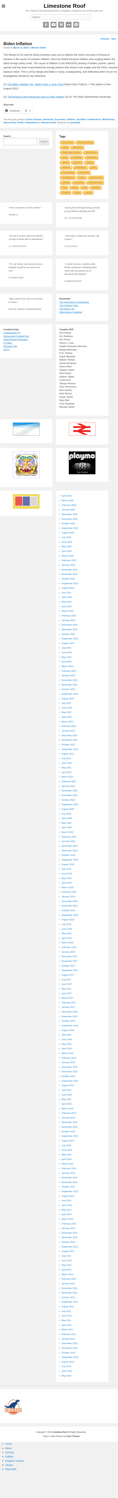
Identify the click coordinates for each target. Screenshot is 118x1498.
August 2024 (68, 588)
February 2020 (69, 836)
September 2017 (70, 970)
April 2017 (67, 993)
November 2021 (70, 740)
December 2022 (70, 680)
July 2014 (66, 1145)
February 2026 (69, 505)
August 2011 (68, 1306)
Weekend (66, 167)
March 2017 (67, 998)
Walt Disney (77, 147)
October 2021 (68, 744)
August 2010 (68, 1362)
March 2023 (67, 666)
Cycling (9, 1452)
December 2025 (70, 514)
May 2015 (66, 1099)
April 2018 (67, 938)
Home (8, 1443)
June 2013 (67, 1205)
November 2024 (70, 574)
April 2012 (67, 1269)
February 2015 (69, 1113)
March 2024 (67, 611)
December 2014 (70, 1122)
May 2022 (66, 712)
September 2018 (70, 915)
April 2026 (67, 495)
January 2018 (68, 952)
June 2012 (67, 1260)
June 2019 (67, 873)
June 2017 (67, 984)
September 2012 (70, 1246)
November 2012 (70, 1237)
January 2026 (68, 509)
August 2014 (68, 1140)
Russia (74, 187)
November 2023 (70, 629)
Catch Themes (73, 1436)
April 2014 (67, 1159)
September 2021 (70, 749)
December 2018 (70, 901)
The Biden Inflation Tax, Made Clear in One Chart (35, 84)
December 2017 (70, 956)
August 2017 (68, 975)
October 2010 (68, 1352)
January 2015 (68, 1117)
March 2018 (67, 942)
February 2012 (69, 1279)
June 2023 (67, 652)
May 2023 (66, 657)
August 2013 (68, 1196)
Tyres (65, 157)
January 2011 (68, 1339)
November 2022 (70, 684)
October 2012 (68, 1242)
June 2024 (67, 597)
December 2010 (70, 1343)
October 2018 (68, 910)
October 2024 (68, 578)
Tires (64, 187)
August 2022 (68, 698)
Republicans (32, 122)
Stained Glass (91, 152)
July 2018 (66, 924)
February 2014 (69, 1168)
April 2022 (67, 717)
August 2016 (68, 1030)
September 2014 (70, 1136)
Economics (60, 119)
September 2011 (70, 1302)
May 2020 (66, 823)
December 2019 (70, 846)
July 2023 (66, 647)
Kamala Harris (94, 119)
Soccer (82, 177)
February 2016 (69, 1058)
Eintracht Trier (10, 346)
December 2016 (70, 1011)
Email (76, 25)
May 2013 (66, 1210)
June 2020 (67, 818)
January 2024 (68, 620)
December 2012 (70, 1233)
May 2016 (66, 1044)
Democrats (48, 119)
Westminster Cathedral (70, 312)
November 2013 (70, 1182)
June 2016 (67, 1039)
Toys (85, 187)
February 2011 (69, 1334)
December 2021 (70, 735)
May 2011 (66, 1320)
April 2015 (67, 1104)
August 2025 (68, 532)
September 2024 (70, 583)
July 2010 (66, 1366)
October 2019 (68, 855)
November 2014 (70, 1127)
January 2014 (68, 1173)
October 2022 (68, 689)
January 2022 (68, 730)
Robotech (96, 187)
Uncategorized (68, 177)
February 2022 (69, 726)
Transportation (68, 172)
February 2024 (69, 615)
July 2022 (66, 703)
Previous (103, 39)
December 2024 (70, 569)
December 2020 (70, 790)
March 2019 (67, 887)
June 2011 (67, 1315)
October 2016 (68, 1021)
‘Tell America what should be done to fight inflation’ (36, 96)
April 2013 (67, 1214)
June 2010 (67, 1371)
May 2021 (66, 767)
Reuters (90, 162)
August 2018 (68, 919)
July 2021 (66, 758)
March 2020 (67, 832)
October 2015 (68, 1076)
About (8, 1448)
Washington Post (95, 182)
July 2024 (66, 592)
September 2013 (70, 1191)
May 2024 (66, 601)
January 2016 (68, 1062)
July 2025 (66, 537)
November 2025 (70, 519)
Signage (66, 182)
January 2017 (68, 1007)
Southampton (81, 167)
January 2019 (68, 896)
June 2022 (67, 707)
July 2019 (66, 869)
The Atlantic (76, 157)
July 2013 (66, 1200)
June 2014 (67, 1150)
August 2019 (68, 864)
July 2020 (66, 813)
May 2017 (66, 988)
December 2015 (70, 1067)
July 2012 (66, 1256)
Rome (94, 167)
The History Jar (66, 309)
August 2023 (68, 643)
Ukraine (88, 192)
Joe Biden (81, 119)
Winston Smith (38, 48)
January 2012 (68, 1283)
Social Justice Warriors (71, 152)
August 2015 (68, 1085)
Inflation (71, 119)
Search (7, 136)
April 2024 (67, 606)
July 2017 (66, 979)
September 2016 (70, 1025)
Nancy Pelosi (9, 122)
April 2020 (67, 827)
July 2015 (66, 1090)
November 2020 (70, 795)
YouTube (53, 25)
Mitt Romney (108, 119)
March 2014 (67, 1163)
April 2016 (67, 1048)
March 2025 (67, 555)
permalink (75, 122)
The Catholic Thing (68, 305)
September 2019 (70, 859)
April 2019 (67, 882)
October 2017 (68, 965)
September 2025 (70, 528)
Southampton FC (11, 332)
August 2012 (68, 1251)
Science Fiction (96, 177)
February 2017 (69, 1002)
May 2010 (66, 1375)
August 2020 (68, 809)
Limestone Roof (64, 6)
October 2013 (68, 1186)
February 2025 (69, 560)
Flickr (69, 25)
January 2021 (68, 786)
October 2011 (68, 1297)
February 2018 (69, 947)
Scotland (66, 192)
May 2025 (66, 546)
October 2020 (68, 800)
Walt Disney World (85, 142)
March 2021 (67, 776)
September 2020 (70, 804)
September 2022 (70, 694)
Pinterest (46, 25)
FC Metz (7, 343)
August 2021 (68, 753)
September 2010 (70, 1357)
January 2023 (68, 675)
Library (9, 1464)
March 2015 (67, 1108)
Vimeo (61, 25)
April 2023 (67, 661)
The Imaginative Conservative (74, 302)
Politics (21, 122)
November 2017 (70, 961)
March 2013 (67, 1219)
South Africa (91, 157)
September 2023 (70, 638)
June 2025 (67, 542)
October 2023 (68, 634)
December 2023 (70, 624)
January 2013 (68, 1228)
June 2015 (67, 1094)
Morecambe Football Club (16, 336)
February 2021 (69, 781)
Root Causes (68, 142)
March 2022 (67, 721)
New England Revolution (15, 339)
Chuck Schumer (34, 119)
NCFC (6, 349)
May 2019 (66, 878)
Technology (79, 182)
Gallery (9, 1456)
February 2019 (69, 892)
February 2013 (69, 1223)
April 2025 (67, 551)
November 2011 (70, 1292)
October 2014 (68, 1131)
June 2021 (67, 763)
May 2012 (66, 1265)
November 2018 (70, 905)
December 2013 (70, 1177)
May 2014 (66, 1154)
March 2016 (67, 1053)
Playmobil (10, 1469)
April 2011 (67, 1325)
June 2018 (67, 929)
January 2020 (68, 841)
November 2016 (70, 1016)
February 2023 (69, 671)
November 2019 (70, 850)
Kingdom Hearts (14, 1460)
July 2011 (66, 1311)
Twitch (65, 147)
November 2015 (70, 1071)
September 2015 (70, 1081)
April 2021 (67, 772)
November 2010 (70, 1348)
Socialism (77, 162)
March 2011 (67, 1329)
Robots (65, 162)
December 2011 (70, 1288)
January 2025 (68, 565)
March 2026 (67, 500)
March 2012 (67, 1274)
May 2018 (66, 933)
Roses (77, 192)
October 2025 (68, 523)
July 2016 (66, 1034)
